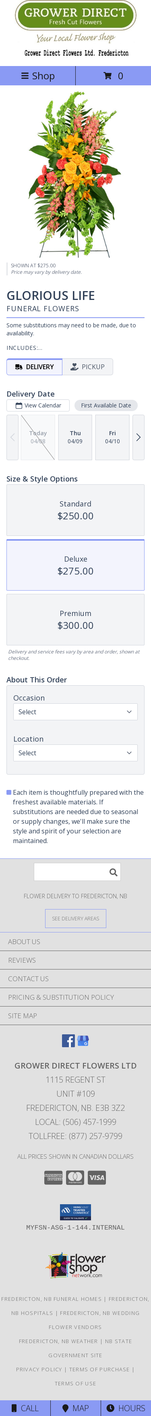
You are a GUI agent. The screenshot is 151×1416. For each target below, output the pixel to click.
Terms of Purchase (99, 1369)
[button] (75, 1212)
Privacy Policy (39, 1369)
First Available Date (106, 405)
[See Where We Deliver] (75, 918)
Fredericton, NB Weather (58, 1341)
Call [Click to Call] (25, 1408)
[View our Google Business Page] (83, 1044)
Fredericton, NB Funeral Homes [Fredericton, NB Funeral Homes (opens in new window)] (51, 1298)
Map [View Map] (75, 1408)
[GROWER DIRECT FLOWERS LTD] (75, 54)
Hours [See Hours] (125, 1408)
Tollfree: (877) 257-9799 (75, 1136)
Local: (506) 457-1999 (75, 1121)
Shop (38, 75)
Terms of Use (76, 1383)
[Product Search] (77, 872)
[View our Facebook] (68, 1044)
